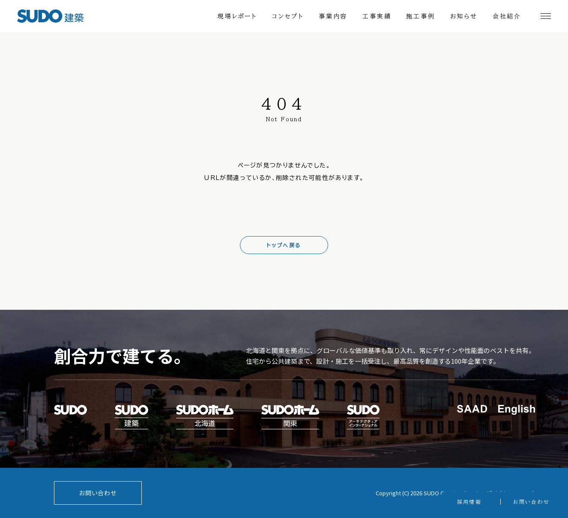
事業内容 (333, 16)
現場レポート (237, 16)
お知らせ (464, 16)
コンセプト (288, 16)
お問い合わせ (98, 492)
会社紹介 (507, 16)
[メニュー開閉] (546, 16)
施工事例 (420, 16)
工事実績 (376, 16)
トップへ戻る (283, 245)
